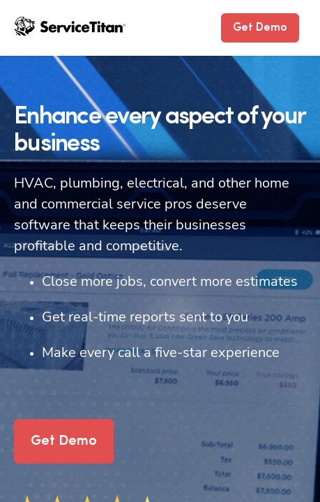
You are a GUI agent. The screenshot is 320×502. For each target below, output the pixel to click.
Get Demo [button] (260, 28)
